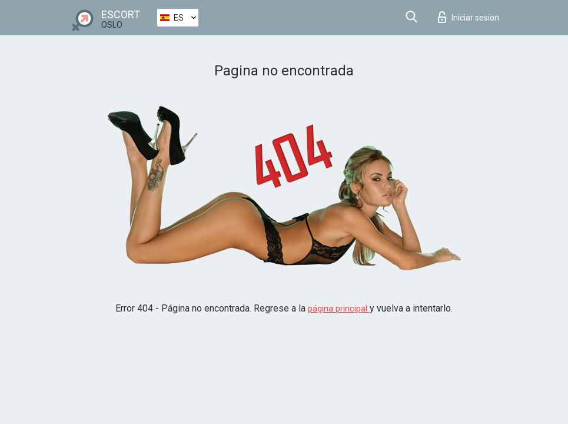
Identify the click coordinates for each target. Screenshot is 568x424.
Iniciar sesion (468, 17)
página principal (339, 308)
